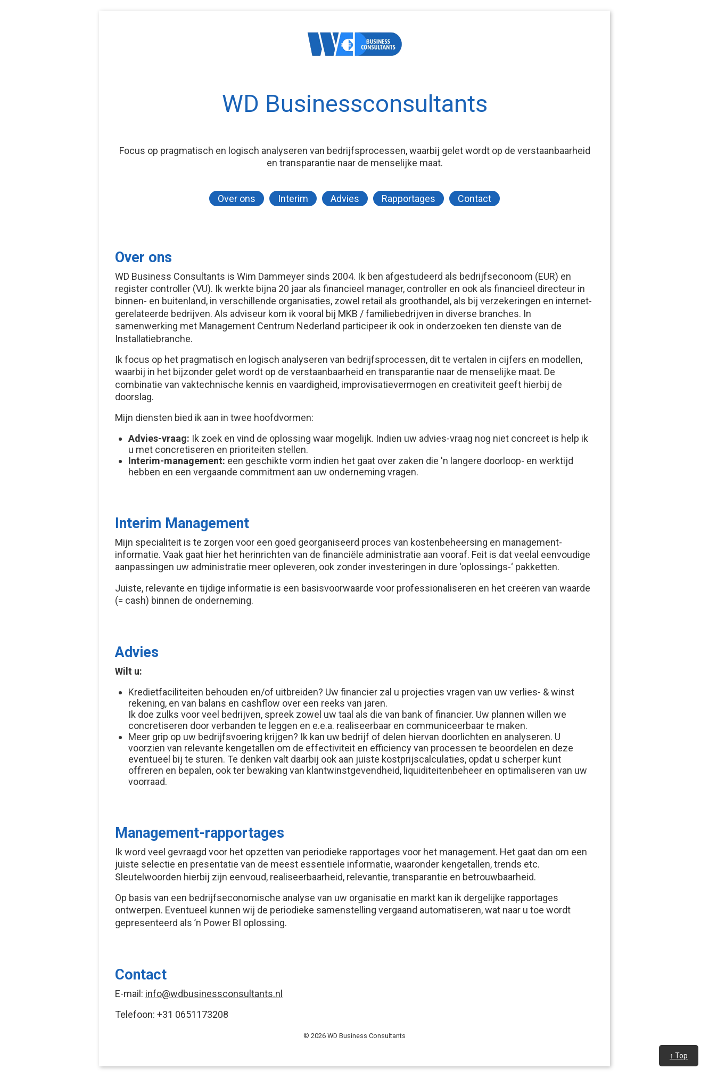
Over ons (236, 198)
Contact (474, 198)
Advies (345, 198)
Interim (293, 198)
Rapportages (408, 198)
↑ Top (679, 1055)
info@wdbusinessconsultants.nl (214, 993)
